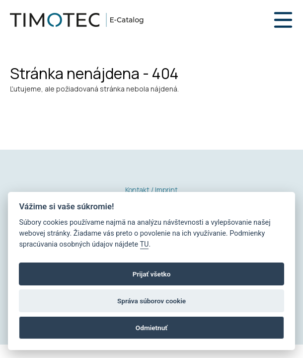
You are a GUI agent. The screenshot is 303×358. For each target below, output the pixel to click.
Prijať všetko (152, 274)
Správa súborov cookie (151, 301)
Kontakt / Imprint (151, 189)
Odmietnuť (151, 328)
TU (144, 244)
